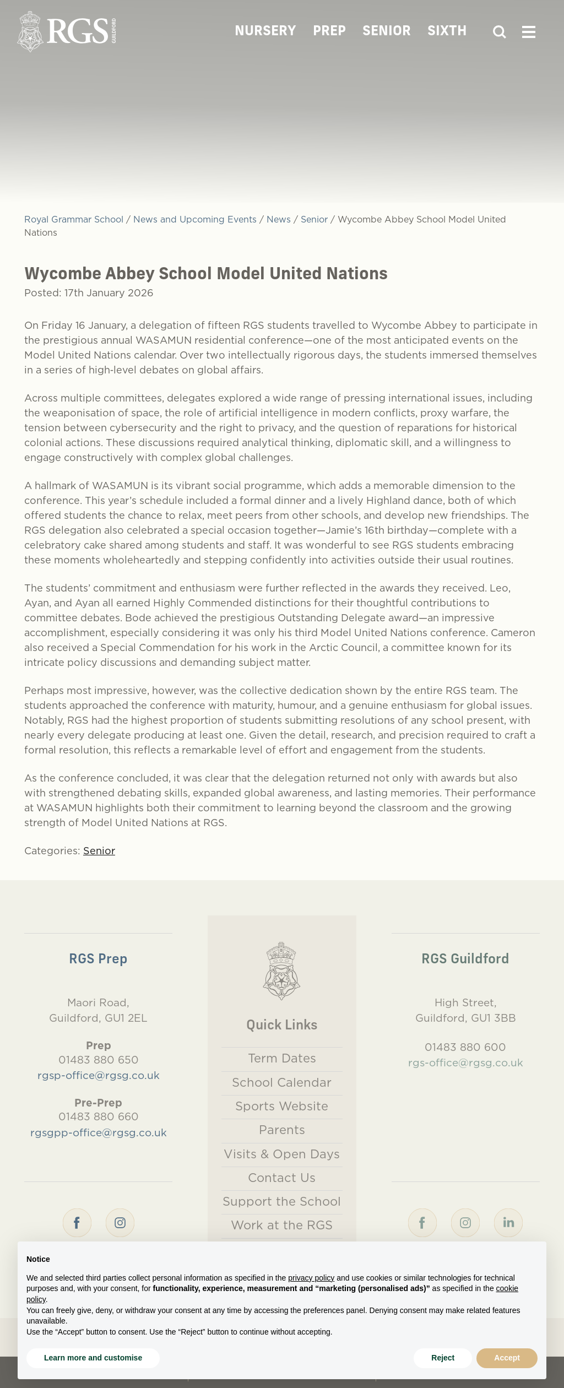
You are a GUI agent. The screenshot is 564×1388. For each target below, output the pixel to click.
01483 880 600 (465, 1047)
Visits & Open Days (282, 1154)
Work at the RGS (282, 1225)
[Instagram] (120, 1221)
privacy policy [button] (311, 1277)
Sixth (447, 32)
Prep (329, 32)
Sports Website (281, 1106)
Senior (386, 32)
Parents (282, 1129)
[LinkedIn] (508, 1221)
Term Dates (282, 1058)
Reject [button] (442, 1357)
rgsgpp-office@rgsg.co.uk (98, 1132)
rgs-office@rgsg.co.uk (465, 1062)
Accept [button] (507, 1357)
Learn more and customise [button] (93, 1357)
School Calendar (282, 1082)
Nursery (265, 32)
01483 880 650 (98, 1059)
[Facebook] (77, 1221)
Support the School (282, 1201)
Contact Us (282, 1177)
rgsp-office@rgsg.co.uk (98, 1075)
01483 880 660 (98, 1116)
